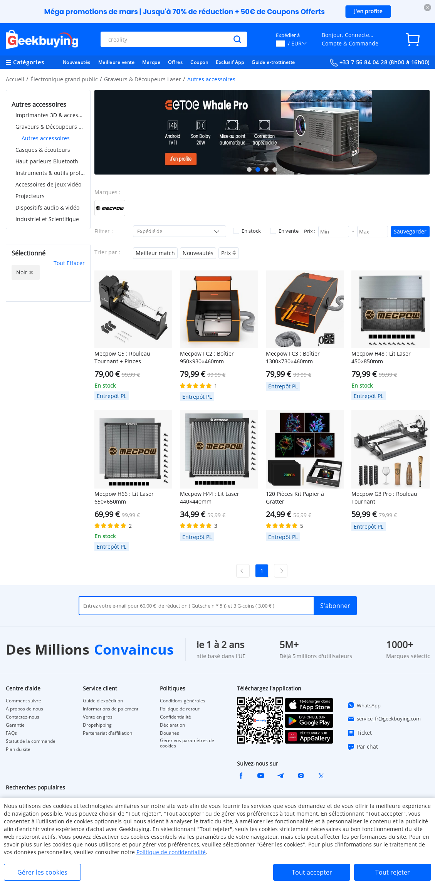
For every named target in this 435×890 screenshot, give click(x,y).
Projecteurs (30, 196)
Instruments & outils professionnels (50, 172)
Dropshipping (97, 725)
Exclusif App (230, 62)
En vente (284, 230)
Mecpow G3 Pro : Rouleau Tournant (384, 497)
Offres (175, 62)
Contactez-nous (22, 717)
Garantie (15, 725)
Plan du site (18, 749)
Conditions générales (182, 701)
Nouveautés (77, 62)
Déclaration (172, 725)
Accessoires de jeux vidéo (48, 184)
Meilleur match (155, 253)
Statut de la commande (30, 741)
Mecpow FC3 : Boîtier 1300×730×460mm (293, 357)
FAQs (11, 733)
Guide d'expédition (103, 701)
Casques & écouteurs (42, 149)
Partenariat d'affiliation (107, 733)
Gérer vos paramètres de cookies (187, 743)
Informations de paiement (110, 709)
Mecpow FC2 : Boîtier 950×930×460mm (207, 357)
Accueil (15, 79)
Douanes (169, 733)
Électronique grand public (64, 79)
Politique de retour (180, 709)
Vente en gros (98, 717)
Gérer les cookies (42, 872)
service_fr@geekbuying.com (384, 719)
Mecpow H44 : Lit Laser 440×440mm (209, 497)
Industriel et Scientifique (47, 219)
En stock (247, 230)
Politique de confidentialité (171, 852)
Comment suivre (23, 701)
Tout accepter (312, 872)
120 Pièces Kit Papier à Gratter (295, 497)
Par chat (362, 747)
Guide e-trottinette (273, 62)
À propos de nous (24, 709)
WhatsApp (364, 705)
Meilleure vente (116, 62)
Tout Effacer (69, 263)
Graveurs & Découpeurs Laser (142, 79)
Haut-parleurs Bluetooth (46, 161)
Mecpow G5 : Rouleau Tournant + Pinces (122, 357)
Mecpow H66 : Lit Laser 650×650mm (124, 497)
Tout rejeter (392, 872)
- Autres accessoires (44, 138)
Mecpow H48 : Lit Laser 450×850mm (381, 357)
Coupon (199, 62)
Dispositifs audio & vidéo (47, 207)
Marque (151, 62)
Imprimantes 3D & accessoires (50, 115)
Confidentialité (175, 717)
